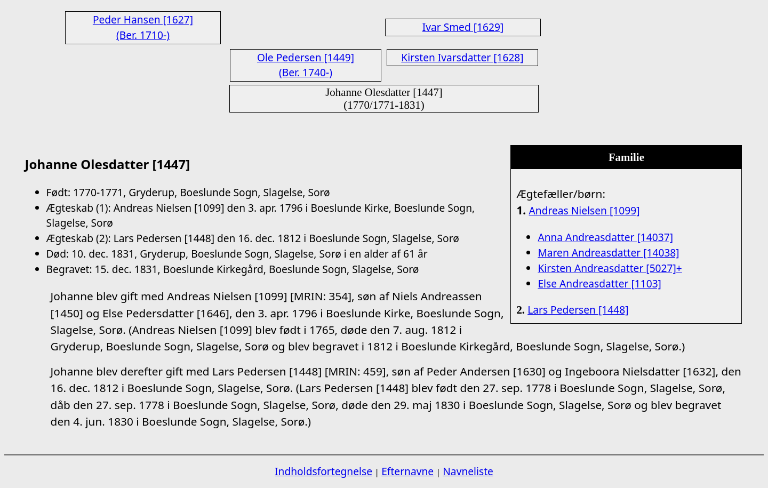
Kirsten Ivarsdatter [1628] (462, 57)
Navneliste (468, 471)
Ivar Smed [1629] (463, 27)
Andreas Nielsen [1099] (584, 210)
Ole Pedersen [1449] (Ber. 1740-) (305, 65)
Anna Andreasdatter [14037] (605, 237)
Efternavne (407, 471)
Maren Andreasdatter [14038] (608, 252)
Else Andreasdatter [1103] (599, 283)
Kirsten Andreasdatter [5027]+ (610, 268)
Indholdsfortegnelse (323, 471)
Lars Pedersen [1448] (577, 309)
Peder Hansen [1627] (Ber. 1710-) (143, 27)
